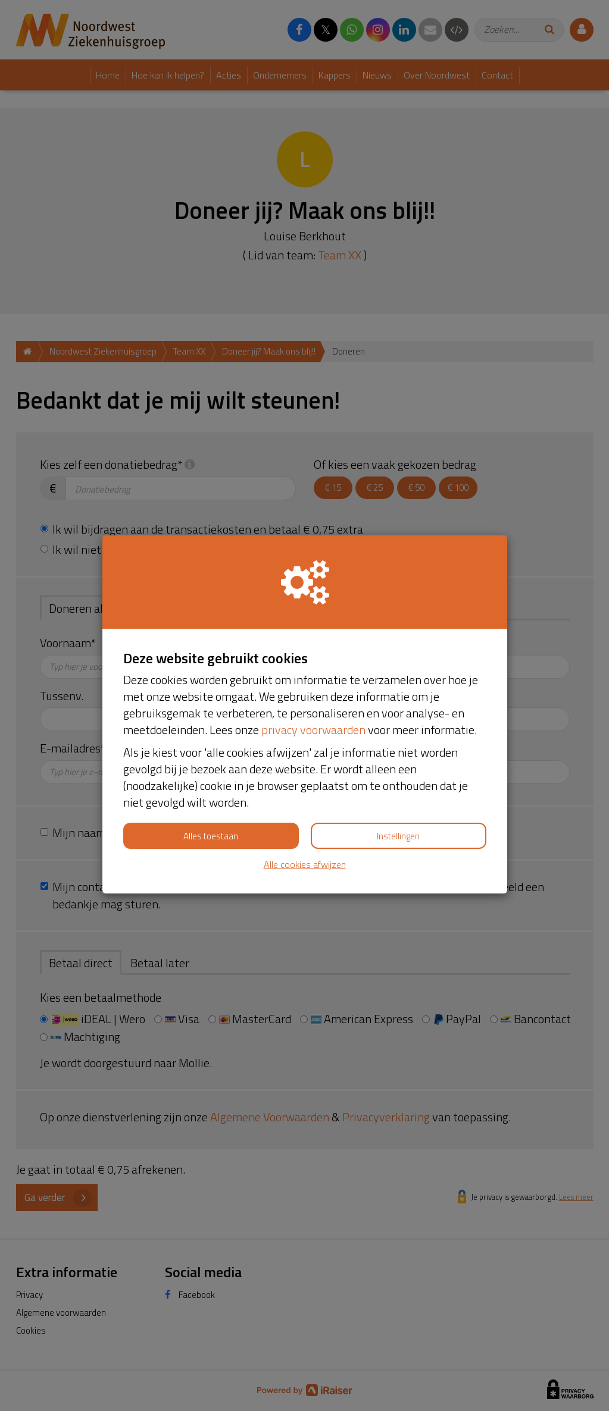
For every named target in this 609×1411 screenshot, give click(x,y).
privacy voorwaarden (313, 729)
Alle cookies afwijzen (305, 864)
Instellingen (398, 836)
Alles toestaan (210, 836)
